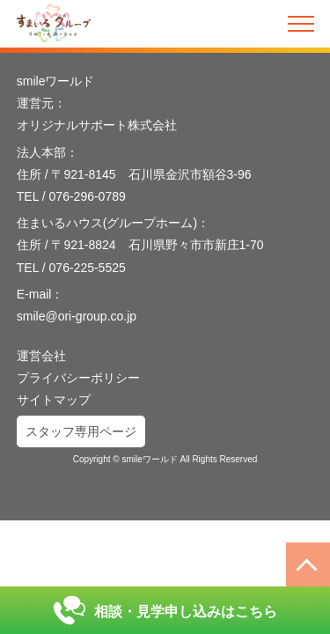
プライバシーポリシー (78, 378)
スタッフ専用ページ (81, 431)
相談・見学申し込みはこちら (165, 610)
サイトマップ (54, 400)
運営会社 (41, 356)
